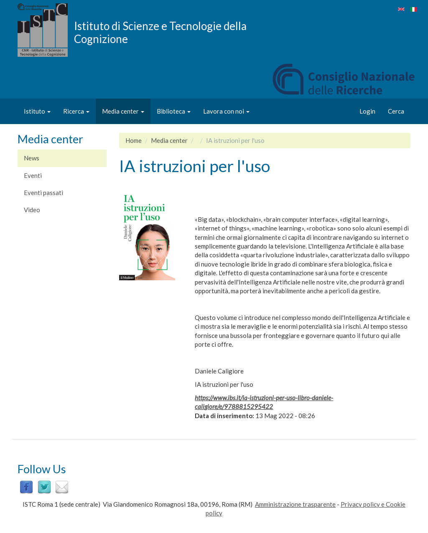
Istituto (37, 111)
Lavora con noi (226, 111)
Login (367, 111)
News (31, 158)
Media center (123, 111)
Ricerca (76, 111)
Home (133, 140)
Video (32, 209)
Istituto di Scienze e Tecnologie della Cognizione (160, 32)
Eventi (33, 175)
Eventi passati (43, 192)
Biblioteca (174, 111)
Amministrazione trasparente (295, 504)
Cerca (396, 111)
